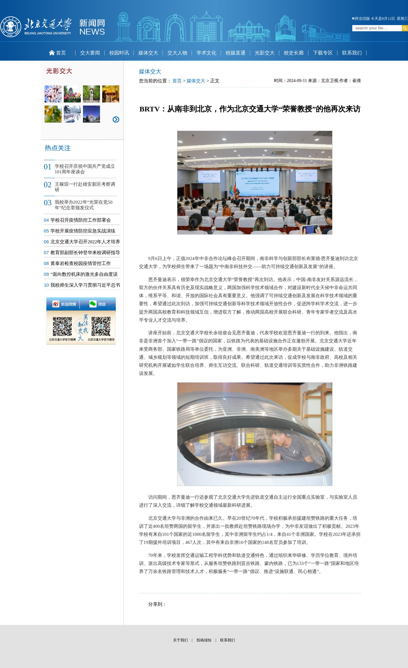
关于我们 (180, 640)
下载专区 (323, 52)
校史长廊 (294, 52)
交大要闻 (90, 52)
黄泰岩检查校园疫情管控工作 (80, 263)
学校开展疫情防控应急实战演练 (82, 230)
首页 (57, 52)
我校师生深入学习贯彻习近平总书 (85, 285)
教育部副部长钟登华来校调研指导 (85, 252)
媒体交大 (148, 52)
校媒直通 (235, 52)
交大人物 (177, 52)
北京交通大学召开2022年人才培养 (85, 241)
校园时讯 (119, 52)
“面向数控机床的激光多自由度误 (84, 274)
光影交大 (265, 52)
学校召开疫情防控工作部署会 (80, 220)
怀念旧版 (361, 18)
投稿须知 (204, 640)
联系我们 (352, 52)
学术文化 (206, 52)
